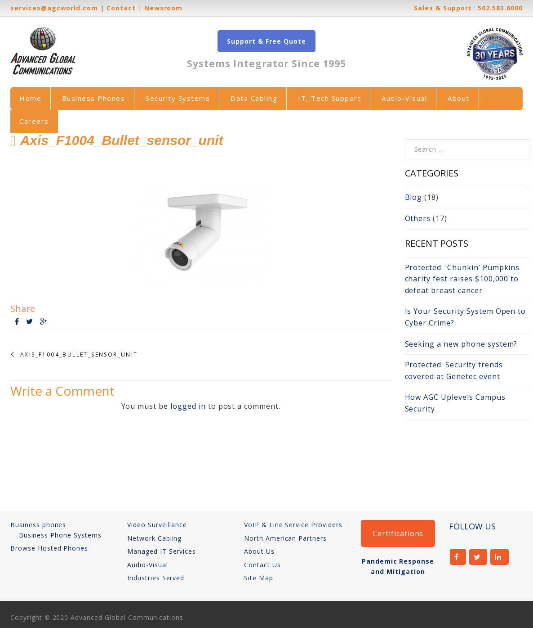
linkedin (499, 557)
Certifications (398, 533)
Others (418, 218)
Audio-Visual (404, 98)
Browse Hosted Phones (49, 548)
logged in (188, 406)
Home (30, 98)
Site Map (258, 578)
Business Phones (93, 98)
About (459, 98)
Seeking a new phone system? (461, 344)
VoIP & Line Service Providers (293, 524)
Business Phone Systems (60, 535)
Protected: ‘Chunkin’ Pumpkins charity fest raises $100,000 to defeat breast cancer (462, 278)
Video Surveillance (157, 524)
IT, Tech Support (329, 98)
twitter (478, 557)
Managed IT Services (161, 551)
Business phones (38, 524)
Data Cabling (254, 98)
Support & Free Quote (266, 41)
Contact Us (262, 564)
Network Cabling (154, 538)
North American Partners (285, 538)
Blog (413, 197)
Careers (34, 121)
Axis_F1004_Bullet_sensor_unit (79, 355)
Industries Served (155, 578)
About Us (259, 551)
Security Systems (178, 98)
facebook (458, 557)
